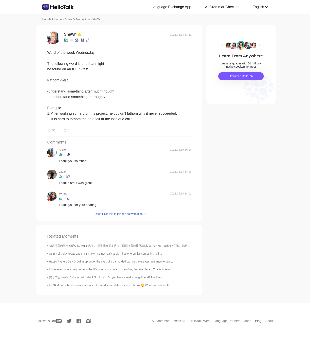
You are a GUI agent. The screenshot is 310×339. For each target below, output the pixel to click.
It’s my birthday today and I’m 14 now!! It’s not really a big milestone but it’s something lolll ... (105, 253)
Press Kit (179, 321)
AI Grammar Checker (222, 7)
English (258, 7)
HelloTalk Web (199, 321)
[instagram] (88, 321)
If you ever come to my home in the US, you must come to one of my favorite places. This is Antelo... (110, 269)
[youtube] (57, 321)
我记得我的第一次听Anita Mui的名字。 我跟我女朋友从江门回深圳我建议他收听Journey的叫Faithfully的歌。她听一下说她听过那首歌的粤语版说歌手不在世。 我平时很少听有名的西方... (162, 245)
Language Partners (227, 321)
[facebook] (79, 321)
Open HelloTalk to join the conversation (119, 213)
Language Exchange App (171, 7)
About (269, 321)
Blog (258, 321)
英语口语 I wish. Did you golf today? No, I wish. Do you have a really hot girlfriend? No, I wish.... (107, 277)
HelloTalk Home (52, 19)
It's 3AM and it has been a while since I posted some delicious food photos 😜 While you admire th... (110, 285)
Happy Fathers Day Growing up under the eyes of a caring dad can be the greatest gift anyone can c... (111, 261)
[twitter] (69, 321)
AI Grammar (160, 321)
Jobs (247, 321)
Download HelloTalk (241, 76)
